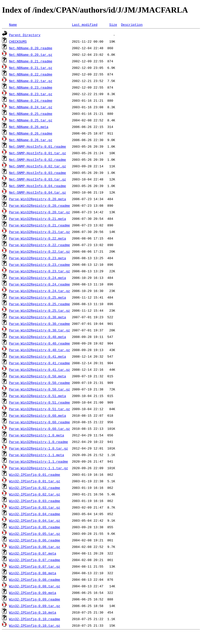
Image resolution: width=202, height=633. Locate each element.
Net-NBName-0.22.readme (30, 74)
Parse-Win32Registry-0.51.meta (37, 395)
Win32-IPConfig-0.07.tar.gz (34, 566)
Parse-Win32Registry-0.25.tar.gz (39, 310)
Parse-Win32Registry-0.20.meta (37, 199)
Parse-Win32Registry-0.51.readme (39, 402)
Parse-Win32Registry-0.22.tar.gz (39, 251)
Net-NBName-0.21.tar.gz (30, 67)
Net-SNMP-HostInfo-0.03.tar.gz (37, 179)
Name (13, 24)
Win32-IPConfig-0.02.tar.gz (34, 494)
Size (113, 24)
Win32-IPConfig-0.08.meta (32, 573)
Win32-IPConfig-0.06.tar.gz (34, 546)
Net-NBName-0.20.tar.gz (30, 54)
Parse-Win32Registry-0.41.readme (39, 363)
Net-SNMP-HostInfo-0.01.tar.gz (37, 153)
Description (132, 24)
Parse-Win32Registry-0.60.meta (37, 415)
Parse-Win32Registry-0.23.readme (39, 264)
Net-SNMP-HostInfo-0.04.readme (37, 185)
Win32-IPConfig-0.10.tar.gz (34, 625)
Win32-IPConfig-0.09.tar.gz (34, 605)
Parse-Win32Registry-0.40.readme (39, 343)
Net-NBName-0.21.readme (30, 61)
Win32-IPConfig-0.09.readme (34, 599)
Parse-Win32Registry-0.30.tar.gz (39, 330)
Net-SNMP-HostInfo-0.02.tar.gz (37, 166)
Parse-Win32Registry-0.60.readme (39, 422)
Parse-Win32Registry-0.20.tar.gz (39, 212)
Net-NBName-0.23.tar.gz (30, 94)
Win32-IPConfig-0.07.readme (34, 560)
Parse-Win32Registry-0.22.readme (39, 245)
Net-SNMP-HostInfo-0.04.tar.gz (37, 192)
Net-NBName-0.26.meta (28, 126)
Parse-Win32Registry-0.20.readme (39, 205)
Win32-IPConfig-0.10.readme (34, 619)
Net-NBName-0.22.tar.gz (30, 80)
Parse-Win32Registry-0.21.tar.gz (39, 231)
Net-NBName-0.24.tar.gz (30, 107)
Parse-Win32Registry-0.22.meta (37, 238)
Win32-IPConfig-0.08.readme (34, 579)
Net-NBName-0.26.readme (30, 133)
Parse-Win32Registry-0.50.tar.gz (39, 389)
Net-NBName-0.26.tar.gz (30, 140)
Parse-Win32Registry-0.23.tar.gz (39, 271)
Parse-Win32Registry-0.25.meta (37, 297)
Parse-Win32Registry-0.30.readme (39, 323)
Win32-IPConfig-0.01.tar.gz (34, 481)
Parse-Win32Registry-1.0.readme (38, 441)
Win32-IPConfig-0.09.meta (32, 592)
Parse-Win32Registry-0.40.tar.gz (39, 350)
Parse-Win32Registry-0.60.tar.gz (39, 428)
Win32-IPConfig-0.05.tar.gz (34, 533)
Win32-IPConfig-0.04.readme (34, 514)
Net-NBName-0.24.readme (30, 100)
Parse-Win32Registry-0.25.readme (39, 304)
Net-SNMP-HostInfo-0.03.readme (37, 172)
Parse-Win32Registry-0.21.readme (39, 225)
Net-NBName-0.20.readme (30, 48)
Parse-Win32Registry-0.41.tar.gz (39, 369)
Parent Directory (25, 35)
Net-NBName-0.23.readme (30, 87)
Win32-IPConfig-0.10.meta (32, 612)
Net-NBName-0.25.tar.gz (30, 120)
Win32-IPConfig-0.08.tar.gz (34, 586)
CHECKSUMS (18, 41)
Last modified (84, 24)
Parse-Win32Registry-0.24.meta (37, 277)
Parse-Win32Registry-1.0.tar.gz (38, 448)
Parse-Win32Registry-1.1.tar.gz (38, 468)
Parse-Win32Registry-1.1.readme (38, 461)
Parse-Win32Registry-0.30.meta (37, 317)
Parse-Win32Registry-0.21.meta (37, 218)
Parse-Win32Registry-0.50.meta (37, 376)
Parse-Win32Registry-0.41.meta (37, 356)
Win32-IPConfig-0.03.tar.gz (34, 507)
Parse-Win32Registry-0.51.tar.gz (39, 409)
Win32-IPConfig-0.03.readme (34, 500)
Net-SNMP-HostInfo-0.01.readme (37, 146)
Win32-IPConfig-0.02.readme (34, 487)
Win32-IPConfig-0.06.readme (34, 540)
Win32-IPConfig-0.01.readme (34, 474)
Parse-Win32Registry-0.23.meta (37, 258)
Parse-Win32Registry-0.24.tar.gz (39, 290)
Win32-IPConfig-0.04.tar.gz (34, 520)
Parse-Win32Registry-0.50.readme (39, 382)
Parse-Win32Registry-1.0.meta (36, 435)
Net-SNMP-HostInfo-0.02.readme (37, 159)
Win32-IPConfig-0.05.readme (34, 527)
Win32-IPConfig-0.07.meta (32, 553)
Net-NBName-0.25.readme (30, 113)
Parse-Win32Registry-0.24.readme (39, 284)
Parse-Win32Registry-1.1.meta (36, 455)
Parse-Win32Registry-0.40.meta (37, 336)
